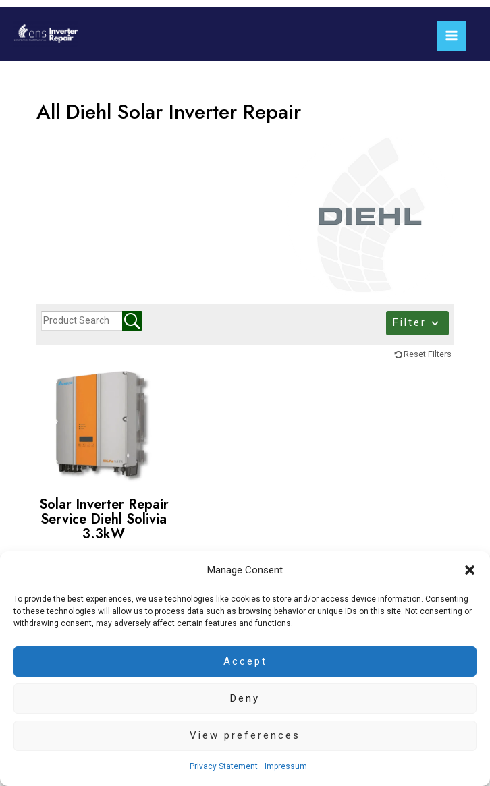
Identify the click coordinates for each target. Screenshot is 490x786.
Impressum (286, 766)
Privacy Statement (224, 766)
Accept (245, 661)
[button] (470, 570)
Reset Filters (428, 354)
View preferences (245, 735)
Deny (245, 698)
